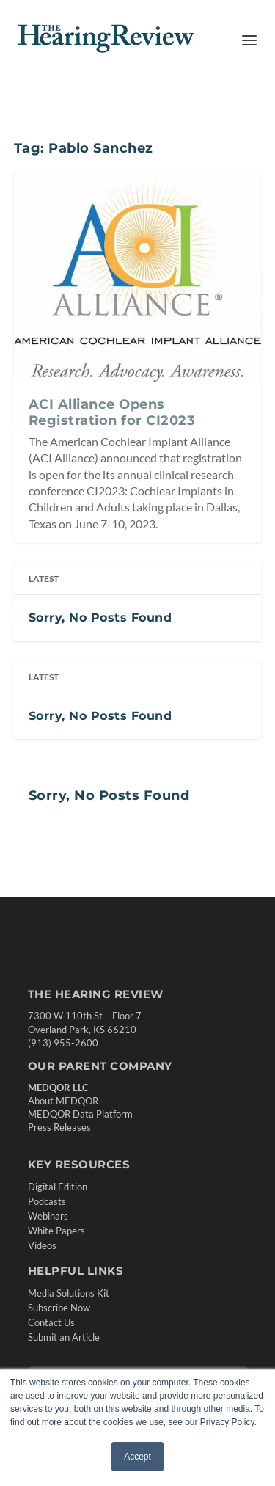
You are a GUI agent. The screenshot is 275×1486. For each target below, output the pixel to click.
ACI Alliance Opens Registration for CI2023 (112, 412)
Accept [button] (137, 1457)
